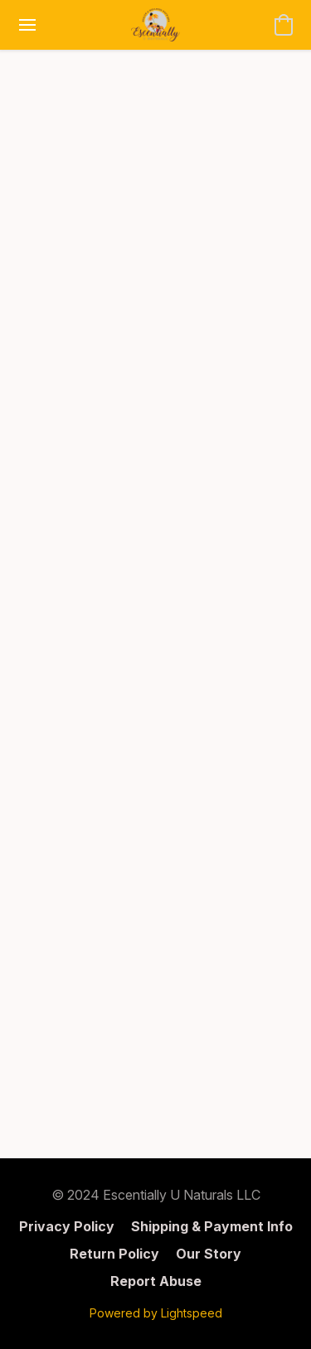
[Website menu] (27, 25)
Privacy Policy (66, 1226)
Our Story (208, 1253)
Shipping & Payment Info (212, 1226)
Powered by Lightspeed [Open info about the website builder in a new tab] (156, 1313)
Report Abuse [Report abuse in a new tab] (156, 1281)
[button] (155, 24)
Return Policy (114, 1253)
